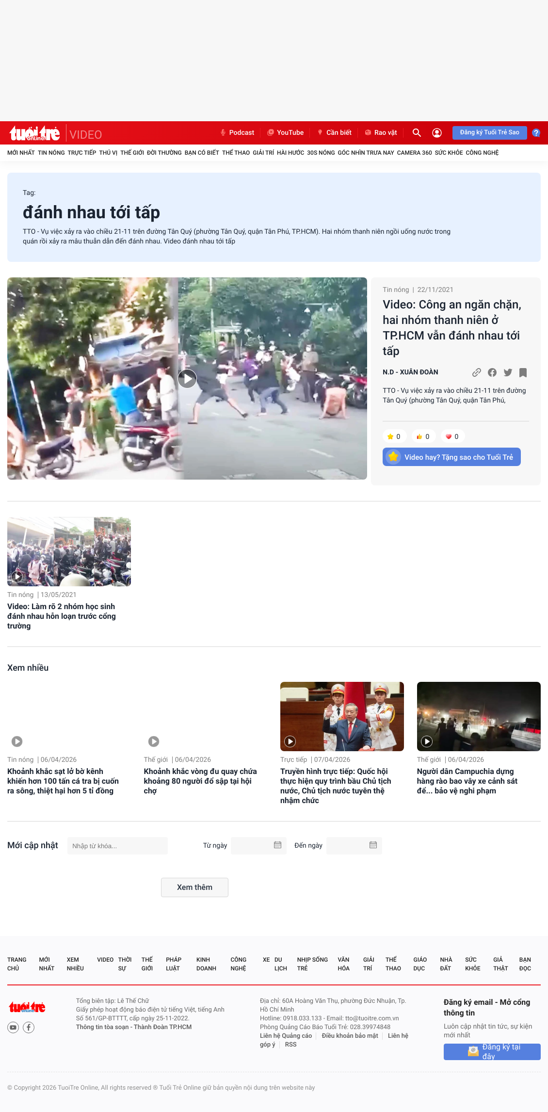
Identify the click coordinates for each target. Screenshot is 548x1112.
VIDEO (85, 135)
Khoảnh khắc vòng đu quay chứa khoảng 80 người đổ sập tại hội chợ (200, 781)
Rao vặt (380, 133)
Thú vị (108, 152)
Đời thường (164, 152)
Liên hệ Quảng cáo (286, 1036)
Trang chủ (16, 964)
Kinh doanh (206, 964)
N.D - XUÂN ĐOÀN (410, 372)
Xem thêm (194, 887)
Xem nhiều (27, 668)
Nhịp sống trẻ (312, 964)
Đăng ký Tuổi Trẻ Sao (489, 132)
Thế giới (132, 152)
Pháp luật (173, 964)
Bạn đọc (525, 964)
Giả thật (500, 964)
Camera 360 (414, 152)
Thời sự (125, 964)
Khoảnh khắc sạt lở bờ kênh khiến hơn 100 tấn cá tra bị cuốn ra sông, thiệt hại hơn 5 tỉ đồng (63, 781)
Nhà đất (446, 964)
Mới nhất (21, 152)
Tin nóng (51, 152)
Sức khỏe (449, 152)
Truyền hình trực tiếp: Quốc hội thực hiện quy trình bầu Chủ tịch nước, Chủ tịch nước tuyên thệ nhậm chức (335, 786)
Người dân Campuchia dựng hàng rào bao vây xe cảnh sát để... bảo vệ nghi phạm (467, 781)
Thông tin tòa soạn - (105, 1027)
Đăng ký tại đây (502, 1052)
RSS (291, 1044)
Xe (266, 959)
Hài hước (290, 152)
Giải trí (263, 152)
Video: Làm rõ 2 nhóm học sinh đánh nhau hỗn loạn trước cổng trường (61, 616)
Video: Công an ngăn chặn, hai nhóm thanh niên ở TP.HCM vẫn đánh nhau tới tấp (452, 328)
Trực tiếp (82, 152)
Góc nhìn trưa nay (366, 152)
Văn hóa (344, 964)
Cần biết (334, 133)
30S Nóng (321, 152)
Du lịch (280, 964)
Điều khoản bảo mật (350, 1036)
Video (105, 959)
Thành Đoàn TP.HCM (163, 1027)
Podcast (237, 133)
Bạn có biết (202, 152)
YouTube (285, 133)
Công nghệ (482, 152)
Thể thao (236, 152)
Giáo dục (420, 964)
